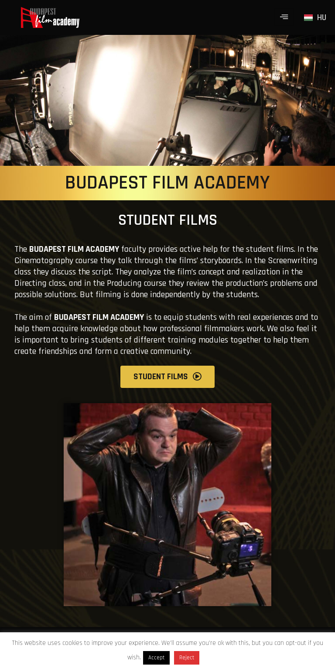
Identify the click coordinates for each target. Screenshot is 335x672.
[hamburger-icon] (284, 17)
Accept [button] (156, 657)
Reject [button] (186, 657)
